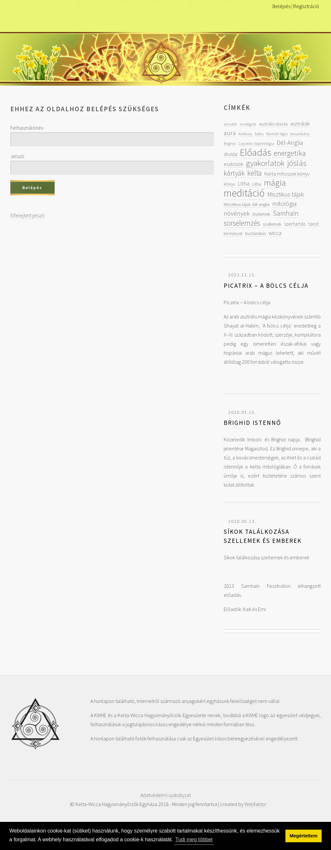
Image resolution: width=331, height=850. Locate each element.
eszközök (233, 164)
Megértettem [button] (303, 835)
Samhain (286, 213)
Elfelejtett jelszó (27, 215)
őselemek (261, 214)
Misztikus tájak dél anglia (247, 204)
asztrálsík (300, 123)
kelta (254, 173)
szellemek (272, 224)
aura (230, 133)
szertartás (294, 224)
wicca (275, 233)
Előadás (255, 152)
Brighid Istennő (252, 422)
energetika (290, 153)
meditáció (244, 193)
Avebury (245, 133)
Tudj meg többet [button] (194, 839)
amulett (230, 123)
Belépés (281, 6)
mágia (275, 182)
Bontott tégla (277, 133)
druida (230, 154)
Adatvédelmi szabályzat (165, 795)
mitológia (284, 203)
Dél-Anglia (290, 142)
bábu (259, 133)
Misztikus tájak (285, 194)
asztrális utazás (273, 124)
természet (233, 233)
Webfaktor (255, 804)
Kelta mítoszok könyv (287, 173)
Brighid (230, 143)
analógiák (248, 123)
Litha (244, 183)
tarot (313, 224)
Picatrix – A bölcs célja (266, 285)
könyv (229, 184)
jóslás (296, 163)
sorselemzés (242, 223)
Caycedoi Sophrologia (256, 143)
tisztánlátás (255, 233)
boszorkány (300, 133)
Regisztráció (306, 6)
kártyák (234, 173)
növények (237, 213)
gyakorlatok (265, 163)
